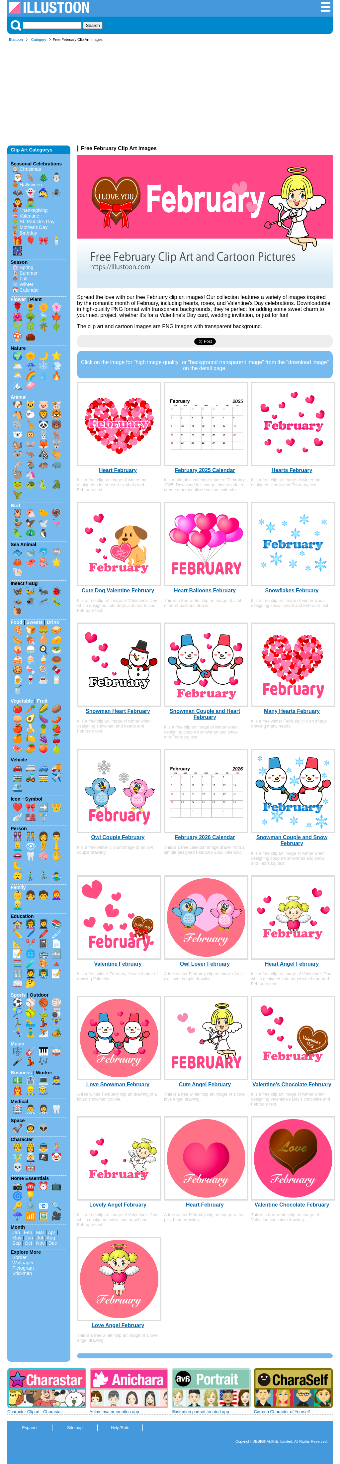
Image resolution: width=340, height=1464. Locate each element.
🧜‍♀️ (56, 1147)
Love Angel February (118, 1325)
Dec (52, 1243)
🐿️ (17, 444)
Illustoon (16, 40)
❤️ (17, 807)
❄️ (43, 365)
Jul (40, 1237)
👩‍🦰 (56, 895)
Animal (19, 397)
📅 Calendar (25, 290)
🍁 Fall (19, 278)
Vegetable (22, 701)
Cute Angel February (205, 1084)
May (16, 1237)
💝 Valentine (25, 216)
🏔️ (17, 385)
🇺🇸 (30, 817)
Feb (28, 1232)
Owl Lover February (205, 964)
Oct (28, 1243)
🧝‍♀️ (30, 1157)
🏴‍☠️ (43, 1157)
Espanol (29, 1427)
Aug (50, 1237)
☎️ (30, 1186)
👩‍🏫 (30, 923)
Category (38, 40)
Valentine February (117, 964)
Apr (51, 1232)
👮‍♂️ (56, 1080)
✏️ (17, 933)
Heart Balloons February (205, 590)
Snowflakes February (292, 590)
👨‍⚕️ (30, 1109)
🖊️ (30, 933)
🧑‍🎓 (30, 973)
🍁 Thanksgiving (30, 210)
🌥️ (17, 365)
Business (21, 1072)
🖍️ (43, 933)
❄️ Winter (23, 284)
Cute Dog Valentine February (118, 590)
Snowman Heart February (118, 711)
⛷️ (43, 1032)
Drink (53, 622)
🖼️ (43, 1215)
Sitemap (75, 1427)
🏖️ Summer (25, 273)
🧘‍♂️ (30, 1032)
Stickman (22, 1273)
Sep (16, 1243)
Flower (18, 299)
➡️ (43, 807)
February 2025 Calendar (205, 470)
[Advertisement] (170, 95)
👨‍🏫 (43, 973)
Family (18, 887)
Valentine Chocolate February (292, 1205)
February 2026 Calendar (205, 837)
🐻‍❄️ (17, 434)
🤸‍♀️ (17, 1032)
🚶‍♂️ (30, 876)
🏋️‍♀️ (56, 1022)
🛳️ (17, 787)
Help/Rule (120, 1427)
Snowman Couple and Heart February (205, 714)
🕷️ (56, 192)
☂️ (17, 1215)
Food (16, 622)
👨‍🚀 (30, 1128)
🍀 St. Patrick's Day (33, 221)
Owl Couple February (118, 837)
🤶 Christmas (26, 169)
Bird (15, 505)
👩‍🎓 (43, 923)
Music (17, 1043)
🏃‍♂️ (43, 876)
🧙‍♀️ (43, 192)
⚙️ (30, 1206)
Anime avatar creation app (114, 1411)
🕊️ (43, 523)
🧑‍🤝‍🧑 (30, 836)
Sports (18, 995)
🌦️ (17, 375)
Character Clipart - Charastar (34, 1411)
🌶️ (56, 718)
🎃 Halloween (27, 184)
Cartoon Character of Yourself (282, 1411)
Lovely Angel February (117, 1205)
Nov (40, 1243)
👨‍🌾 (43, 1090)
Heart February (118, 470)
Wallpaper (23, 1262)
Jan (16, 1232)
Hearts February (292, 470)
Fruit (42, 701)
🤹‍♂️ (56, 876)
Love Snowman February (117, 1084)
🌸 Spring (23, 267)
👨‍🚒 (17, 1090)
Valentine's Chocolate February (291, 1084)
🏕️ (56, 1032)
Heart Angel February (292, 964)
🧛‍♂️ (17, 202)
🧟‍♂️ (30, 202)
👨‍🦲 (17, 846)
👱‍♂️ (17, 905)
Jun (29, 1237)
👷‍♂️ (30, 1090)
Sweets (34, 622)
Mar (40, 1232)
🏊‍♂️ (30, 1022)
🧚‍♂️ (17, 1157)
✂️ (30, 943)
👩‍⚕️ (43, 1109)
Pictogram (23, 1268)
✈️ (56, 777)
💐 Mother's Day (29, 227)
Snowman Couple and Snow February (291, 840)
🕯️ (56, 240)
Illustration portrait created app (200, 1411)
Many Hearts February (292, 711)
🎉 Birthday (24, 233)
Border (19, 1257)
